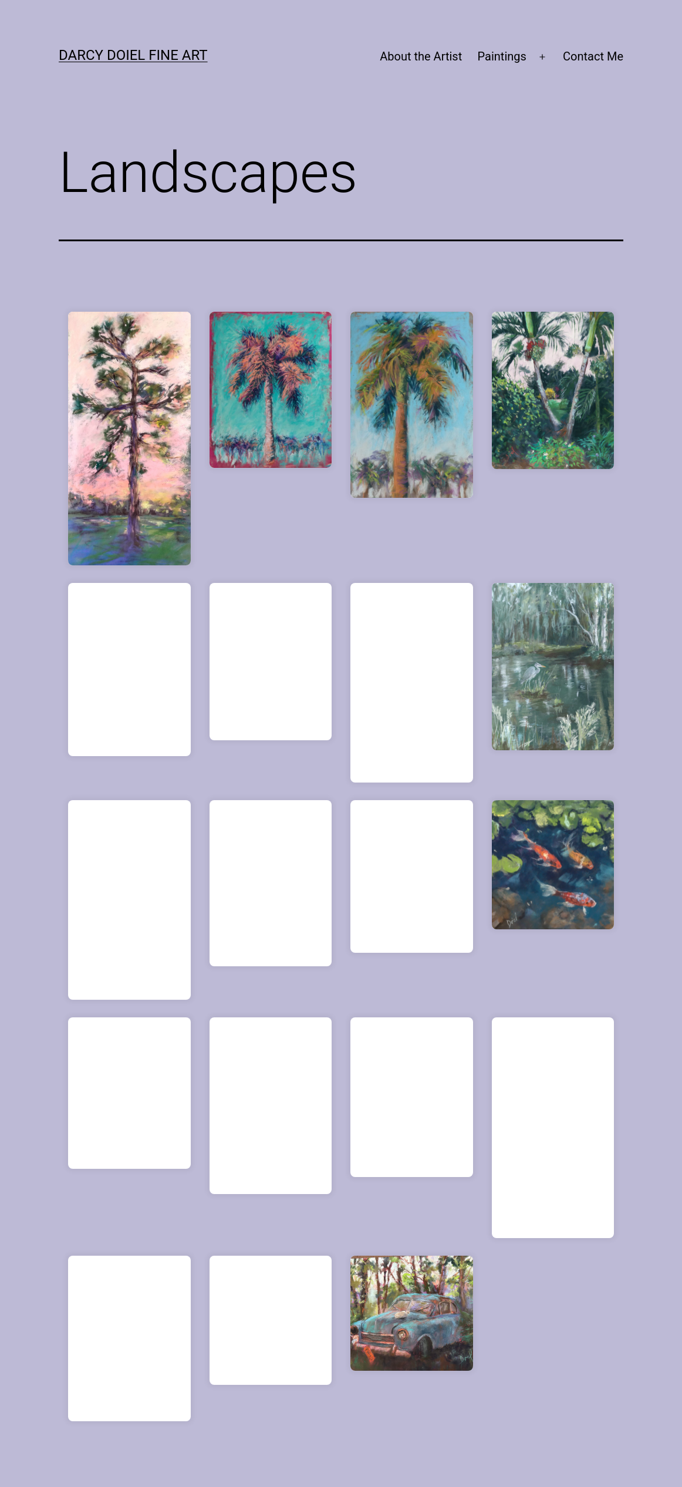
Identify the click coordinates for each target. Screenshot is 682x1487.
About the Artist (421, 56)
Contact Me (593, 56)
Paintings (502, 56)
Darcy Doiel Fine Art (133, 55)
